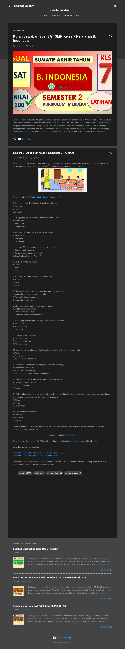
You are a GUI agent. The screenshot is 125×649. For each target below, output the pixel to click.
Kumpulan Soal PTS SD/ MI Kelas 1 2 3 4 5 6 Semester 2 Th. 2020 (39, 453)
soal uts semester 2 (73, 473)
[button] (110, 36)
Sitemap (44, 15)
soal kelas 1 (39, 473)
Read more (106, 570)
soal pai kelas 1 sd (54, 473)
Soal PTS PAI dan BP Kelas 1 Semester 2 (42, 197)
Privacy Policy (71, 15)
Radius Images (67, 642)
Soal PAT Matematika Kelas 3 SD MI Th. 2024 (35, 549)
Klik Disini (71, 435)
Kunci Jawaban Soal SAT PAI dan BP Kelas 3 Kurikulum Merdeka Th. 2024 (49, 577)
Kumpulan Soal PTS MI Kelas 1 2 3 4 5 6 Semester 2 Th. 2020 (37, 456)
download (63, 441)
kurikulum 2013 (25, 473)
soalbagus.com (24, 6)
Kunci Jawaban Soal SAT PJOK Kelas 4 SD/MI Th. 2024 (40, 606)
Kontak (56, 15)
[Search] (115, 6)
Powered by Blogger (62, 638)
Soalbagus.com (19, 163)
